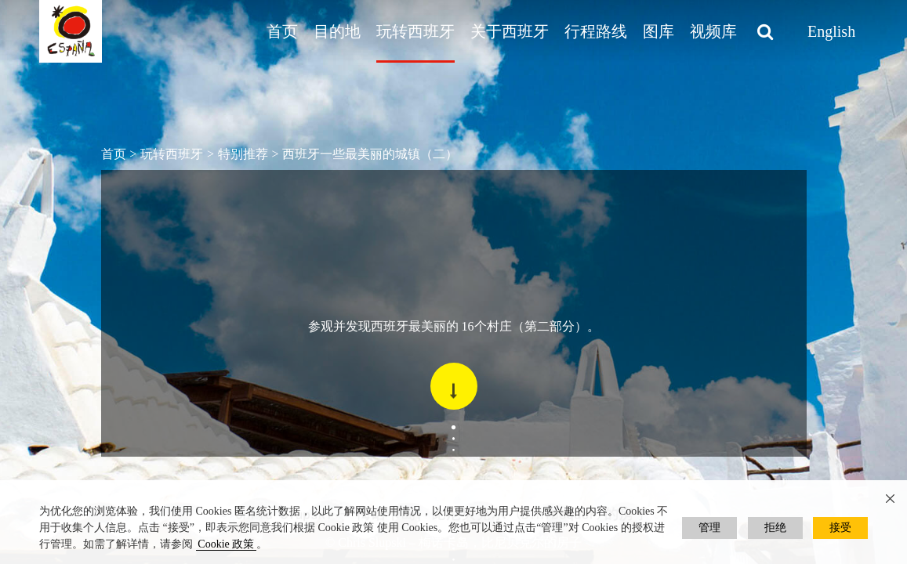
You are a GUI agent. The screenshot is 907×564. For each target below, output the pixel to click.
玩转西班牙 (415, 31)
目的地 (337, 31)
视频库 (713, 31)
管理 (709, 527)
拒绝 (775, 527)
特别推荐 (243, 154)
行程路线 (595, 31)
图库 (658, 31)
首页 (282, 31)
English (831, 31)
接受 (840, 527)
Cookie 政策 (226, 544)
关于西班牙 (509, 31)
